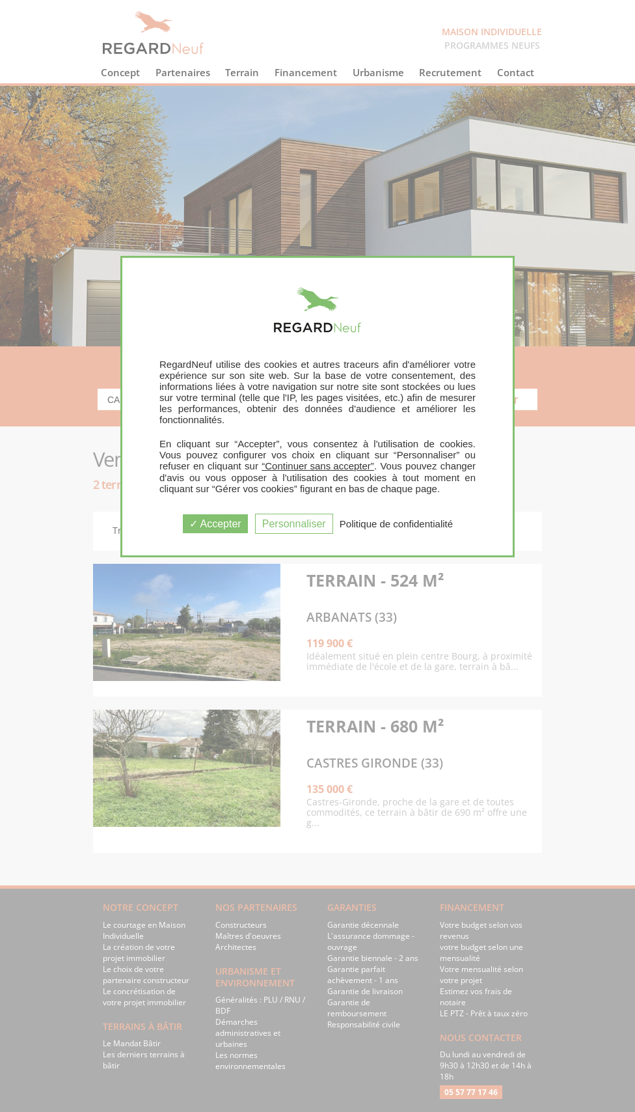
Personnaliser (294, 523)
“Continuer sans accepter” (318, 465)
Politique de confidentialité (396, 523)
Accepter (215, 523)
